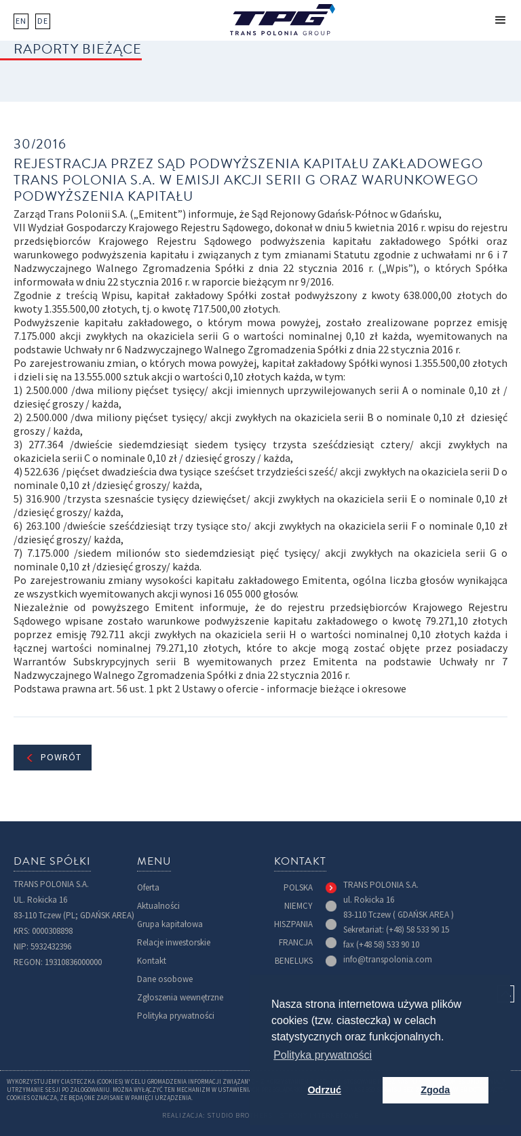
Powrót (61, 757)
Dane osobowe (165, 979)
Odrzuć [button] (324, 1089)
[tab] (310, 888)
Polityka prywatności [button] (322, 1055)
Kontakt (151, 960)
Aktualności (158, 906)
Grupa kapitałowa (170, 924)
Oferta (148, 887)
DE (42, 21)
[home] (282, 19)
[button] (500, 20)
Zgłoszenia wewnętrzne (180, 997)
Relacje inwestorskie (173, 942)
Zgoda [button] (435, 1089)
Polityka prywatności (175, 1015)
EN (21, 21)
